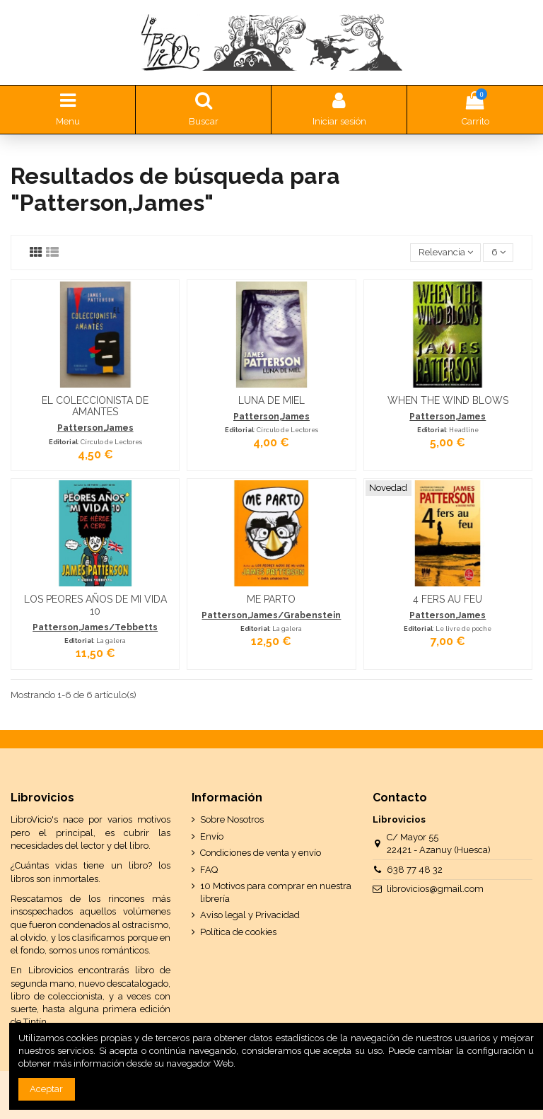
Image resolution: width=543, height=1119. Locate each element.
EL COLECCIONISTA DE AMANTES (95, 406)
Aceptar (46, 1089)
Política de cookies (238, 932)
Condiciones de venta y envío (260, 852)
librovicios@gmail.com (435, 888)
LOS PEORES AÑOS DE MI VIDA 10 (95, 605)
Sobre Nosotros (232, 819)
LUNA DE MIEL (271, 400)
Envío (211, 836)
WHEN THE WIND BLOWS (447, 400)
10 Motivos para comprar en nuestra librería (275, 892)
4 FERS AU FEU (447, 599)
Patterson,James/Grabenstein (271, 615)
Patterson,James (95, 428)
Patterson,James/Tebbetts (95, 627)
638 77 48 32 (415, 869)
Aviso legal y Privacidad (250, 915)
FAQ (209, 869)
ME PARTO (271, 599)
